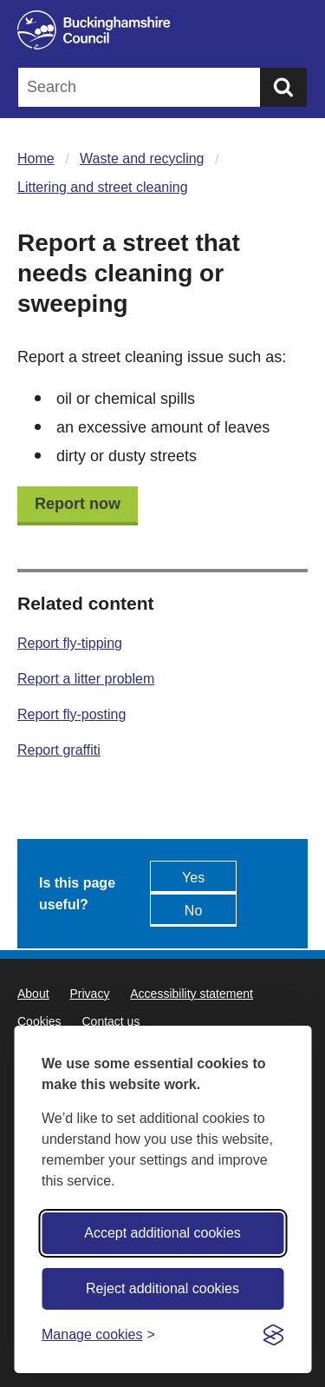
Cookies (39, 1021)
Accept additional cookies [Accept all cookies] (162, 1232)
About (33, 994)
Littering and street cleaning (102, 187)
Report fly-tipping (69, 643)
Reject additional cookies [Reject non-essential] (162, 1288)
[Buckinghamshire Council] (162, 30)
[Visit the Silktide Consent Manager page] (273, 1334)
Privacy (89, 994)
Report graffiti (59, 750)
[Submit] (283, 87)
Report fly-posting (71, 714)
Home (36, 158)
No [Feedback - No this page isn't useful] (193, 910)
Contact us (110, 1021)
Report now (77, 503)
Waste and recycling (142, 158)
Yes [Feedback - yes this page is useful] (193, 877)
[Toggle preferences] (98, 1334)
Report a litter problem (85, 678)
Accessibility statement (191, 994)
